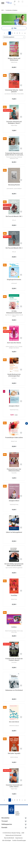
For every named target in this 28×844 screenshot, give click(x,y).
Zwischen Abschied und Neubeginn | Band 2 (14, 122)
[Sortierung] (14, 37)
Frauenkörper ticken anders (14, 437)
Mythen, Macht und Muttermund (14, 59)
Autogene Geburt (14, 406)
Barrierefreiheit (9, 838)
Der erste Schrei (14, 722)
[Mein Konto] (18, 1)
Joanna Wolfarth (18, 188)
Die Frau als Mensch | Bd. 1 (14, 216)
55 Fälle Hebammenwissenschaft (14, 312)
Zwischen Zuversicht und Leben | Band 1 (14, 785)
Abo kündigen (6, 840)
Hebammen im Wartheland (14, 690)
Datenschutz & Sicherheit (13, 835)
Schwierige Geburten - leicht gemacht (14, 90)
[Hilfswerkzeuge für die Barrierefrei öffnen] (26, 423)
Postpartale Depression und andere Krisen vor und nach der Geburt (14, 154)
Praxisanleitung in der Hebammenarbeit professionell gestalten (14, 469)
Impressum (19, 838)
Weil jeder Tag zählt (14, 753)
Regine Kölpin (14, 125)
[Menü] (2, 3)
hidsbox (14, 627)
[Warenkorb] (14, 4)
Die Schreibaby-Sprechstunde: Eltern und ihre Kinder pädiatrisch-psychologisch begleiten (14, 564)
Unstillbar (14, 595)
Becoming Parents (14, 185)
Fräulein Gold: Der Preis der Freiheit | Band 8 (14, 659)
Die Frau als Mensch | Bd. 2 (14, 248)
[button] (22, 1)
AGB (22, 833)
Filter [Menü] (14, 28)
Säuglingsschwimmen (14, 279)
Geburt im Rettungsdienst (14, 532)
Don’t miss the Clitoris (14, 343)
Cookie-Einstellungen (19, 840)
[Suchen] (14, 1)
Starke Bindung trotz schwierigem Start (14, 375)
